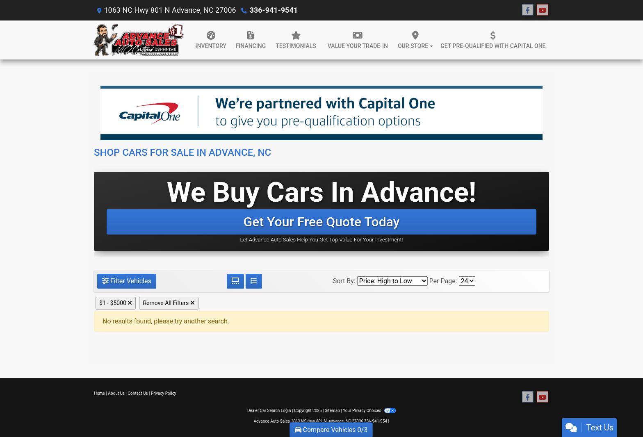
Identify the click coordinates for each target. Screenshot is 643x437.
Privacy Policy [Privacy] (163, 393)
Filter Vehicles (126, 281)
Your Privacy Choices (369, 410)
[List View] (254, 281)
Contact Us (138, 393)
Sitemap (332, 410)
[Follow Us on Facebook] (528, 10)
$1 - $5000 (115, 303)
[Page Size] (467, 281)
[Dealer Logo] (139, 40)
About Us (116, 393)
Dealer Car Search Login (269, 410)
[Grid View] (235, 281)
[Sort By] (392, 281)
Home (99, 393)
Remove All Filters (168, 303)
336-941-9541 (274, 10)
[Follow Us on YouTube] (542, 10)
